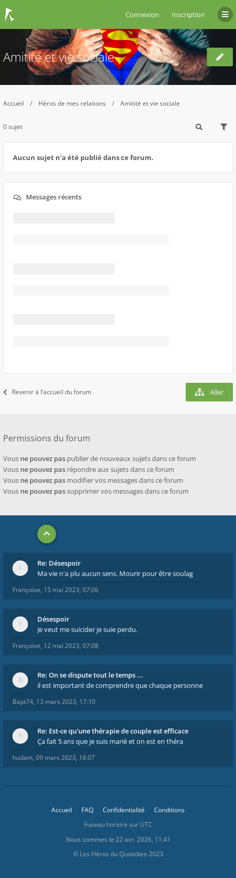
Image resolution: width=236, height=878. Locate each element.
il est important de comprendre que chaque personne (120, 685)
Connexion (142, 14)
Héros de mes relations (72, 103)
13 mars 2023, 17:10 (65, 701)
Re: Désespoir (59, 563)
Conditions (169, 809)
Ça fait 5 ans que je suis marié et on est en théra (110, 741)
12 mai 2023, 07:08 (71, 645)
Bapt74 (22, 701)
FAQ (87, 809)
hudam (22, 757)
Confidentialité (124, 809)
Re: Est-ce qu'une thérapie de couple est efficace (112, 731)
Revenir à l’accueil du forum (47, 391)
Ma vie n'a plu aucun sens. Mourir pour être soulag (115, 573)
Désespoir (53, 619)
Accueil (13, 103)
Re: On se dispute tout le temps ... (90, 675)
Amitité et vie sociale (58, 56)
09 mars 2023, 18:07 (65, 757)
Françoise (26, 589)
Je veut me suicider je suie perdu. (87, 629)
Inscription (188, 14)
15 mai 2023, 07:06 (71, 589)
